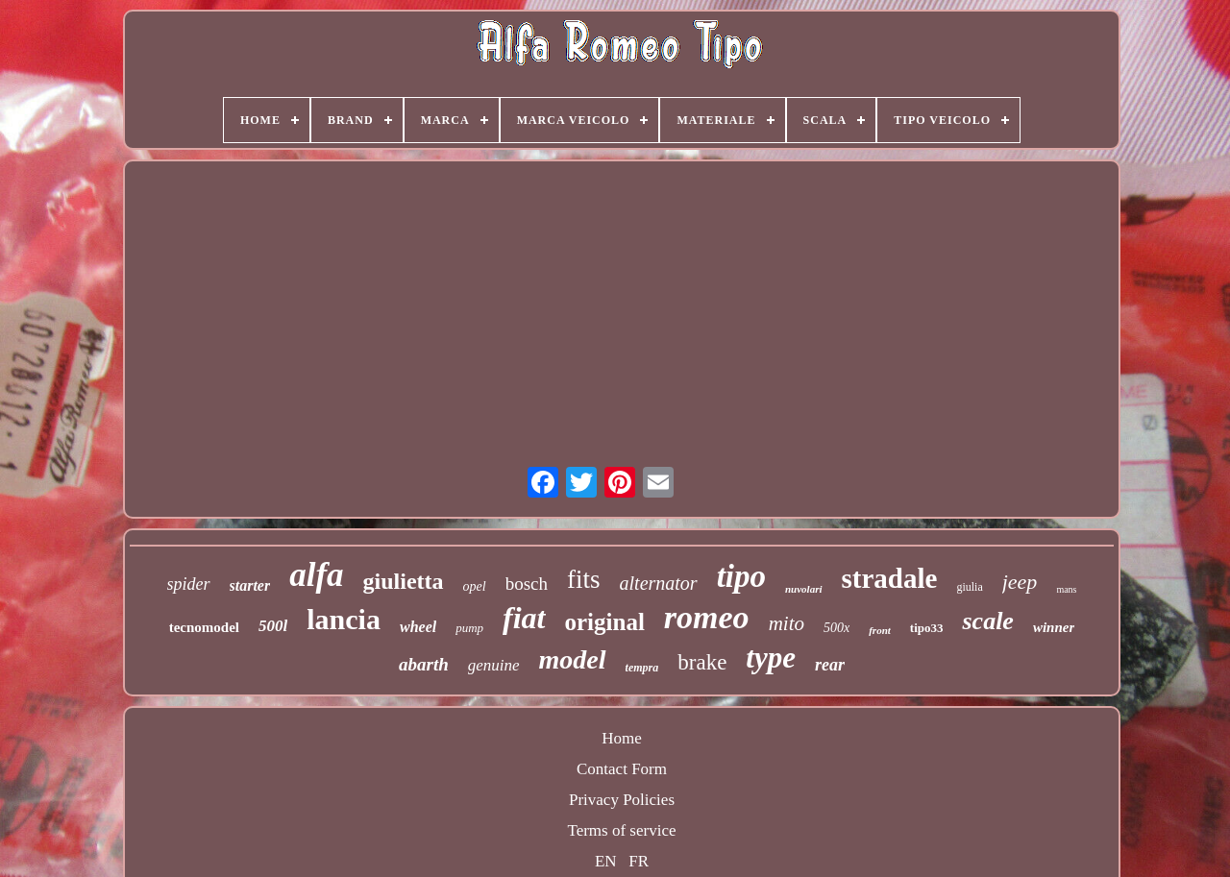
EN (606, 861)
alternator (659, 583)
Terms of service (621, 830)
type (771, 657)
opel (474, 586)
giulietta (403, 581)
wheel (418, 627)
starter (250, 585)
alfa (316, 575)
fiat (524, 617)
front (880, 630)
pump (469, 628)
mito (786, 623)
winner (1053, 627)
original (605, 622)
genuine (494, 665)
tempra (642, 667)
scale (987, 621)
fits (584, 579)
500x (836, 628)
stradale (890, 578)
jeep (1020, 582)
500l (272, 626)
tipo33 (927, 628)
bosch (526, 583)
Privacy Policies (622, 800)
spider (188, 584)
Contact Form (622, 769)
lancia (344, 619)
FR (638, 861)
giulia (969, 587)
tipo (741, 576)
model (572, 659)
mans (1066, 589)
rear (830, 664)
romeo (707, 617)
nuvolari (804, 589)
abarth (424, 664)
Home (622, 738)
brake (701, 662)
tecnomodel (204, 627)
